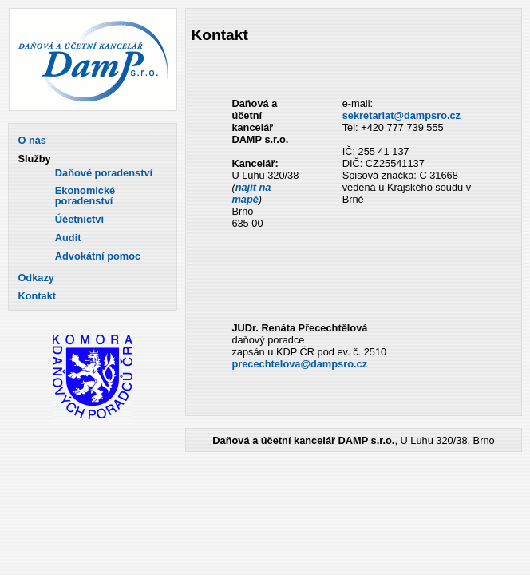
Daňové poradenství (103, 174)
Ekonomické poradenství (85, 196)
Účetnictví (79, 220)
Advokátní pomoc (97, 257)
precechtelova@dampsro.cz (299, 364)
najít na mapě (251, 193)
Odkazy (36, 278)
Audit (68, 238)
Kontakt (37, 296)
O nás (32, 141)
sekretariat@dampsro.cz (401, 115)
